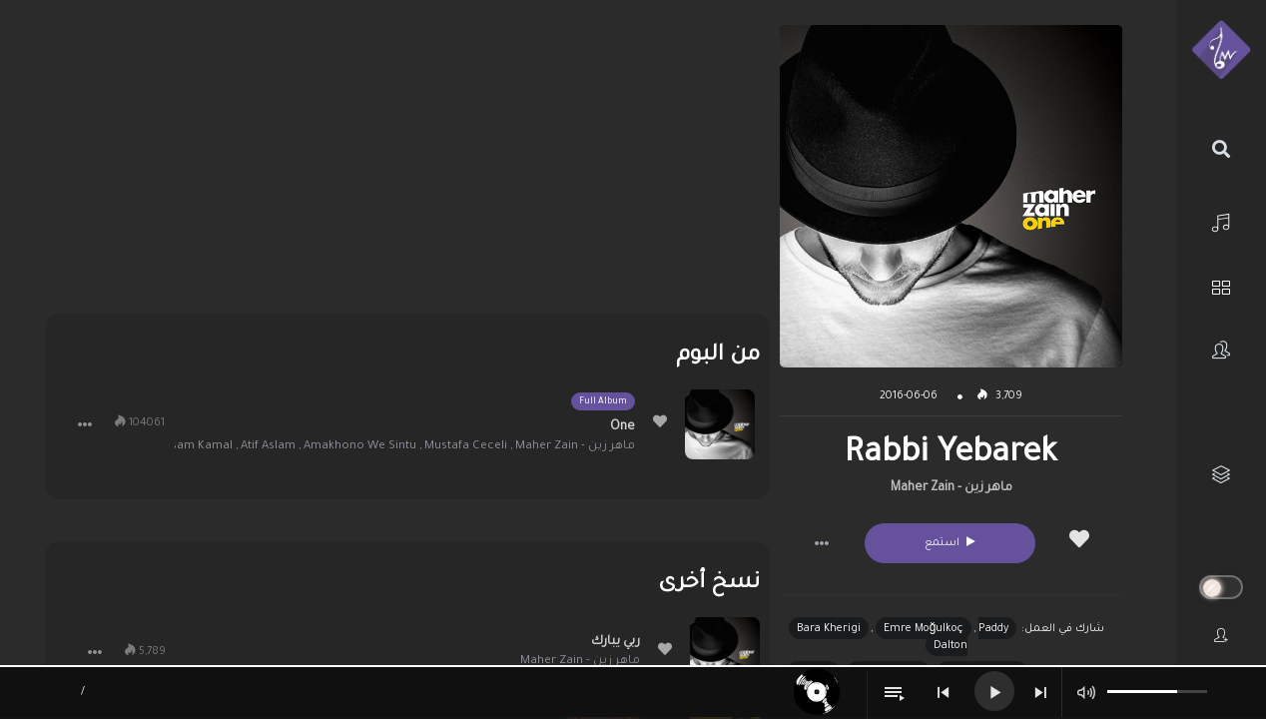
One (622, 427)
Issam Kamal (197, 446)
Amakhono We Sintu (360, 446)
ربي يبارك (615, 642)
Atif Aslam (268, 446)
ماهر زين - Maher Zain (951, 488)
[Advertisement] (407, 165)
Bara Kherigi (829, 629)
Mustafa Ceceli (465, 446)
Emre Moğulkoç (924, 629)
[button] (822, 543)
